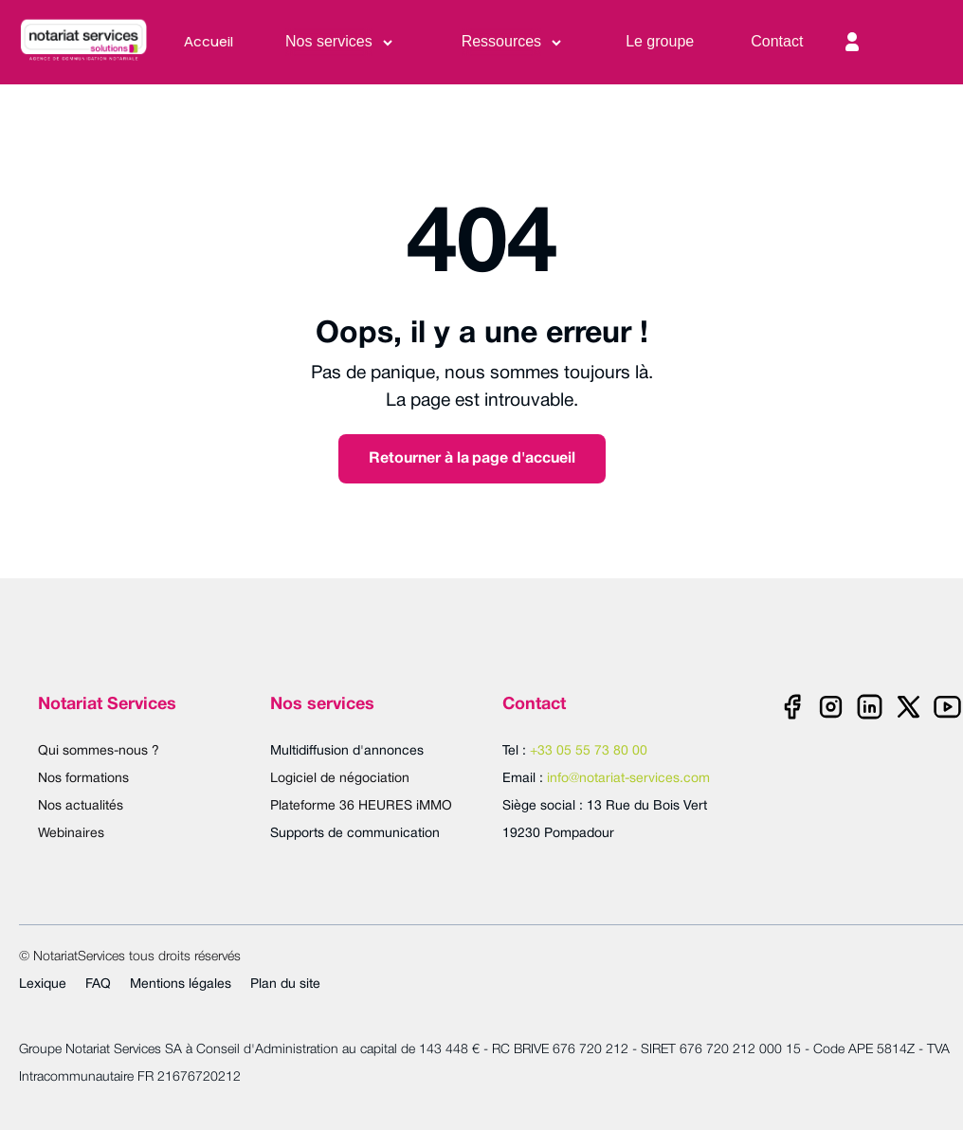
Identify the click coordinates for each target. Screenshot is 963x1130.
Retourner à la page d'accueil (472, 458)
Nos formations (83, 779)
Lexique (42, 984)
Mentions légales (180, 984)
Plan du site (285, 984)
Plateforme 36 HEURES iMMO (361, 806)
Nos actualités (80, 806)
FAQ (98, 984)
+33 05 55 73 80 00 (588, 751)
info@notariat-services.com (628, 779)
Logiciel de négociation (339, 779)
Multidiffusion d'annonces (347, 751)
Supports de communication (355, 834)
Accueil (208, 41)
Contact (777, 41)
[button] (340, 42)
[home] (93, 41)
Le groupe (660, 41)
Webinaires (71, 834)
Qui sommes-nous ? (98, 751)
